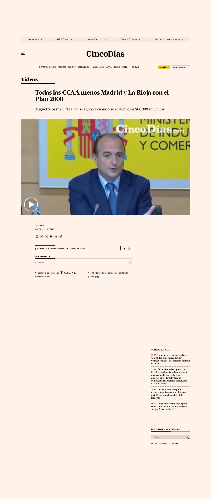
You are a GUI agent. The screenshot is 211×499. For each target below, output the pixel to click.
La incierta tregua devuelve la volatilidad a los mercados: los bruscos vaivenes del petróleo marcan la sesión (170, 359)
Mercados (62, 67)
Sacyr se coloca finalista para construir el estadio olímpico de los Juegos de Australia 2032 (169, 406)
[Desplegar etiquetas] (130, 262)
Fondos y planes (97, 67)
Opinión (125, 67)
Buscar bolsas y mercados (165, 429)
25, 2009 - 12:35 (44, 229)
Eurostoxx (164, 443)
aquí (97, 276)
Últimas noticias (113, 67)
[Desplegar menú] (23, 54)
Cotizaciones (83, 67)
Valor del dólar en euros (164, 39)
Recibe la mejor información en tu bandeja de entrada (62, 249)
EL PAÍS (134, 66)
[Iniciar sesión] (181, 67)
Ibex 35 (31, 39)
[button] (105, 167)
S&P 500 (60, 39)
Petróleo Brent (92, 39)
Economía (72, 67)
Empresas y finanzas (47, 67)
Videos (29, 80)
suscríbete (164, 67)
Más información (43, 276)
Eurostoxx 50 (126, 39)
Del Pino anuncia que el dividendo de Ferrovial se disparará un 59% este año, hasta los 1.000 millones (169, 393)
